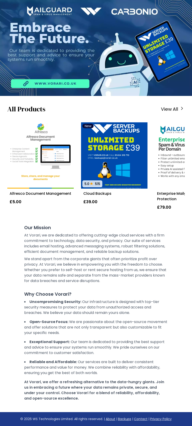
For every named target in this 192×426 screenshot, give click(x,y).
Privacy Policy (161, 419)
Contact (140, 419)
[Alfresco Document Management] (40, 155)
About (110, 419)
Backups (124, 419)
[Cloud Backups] (114, 155)
